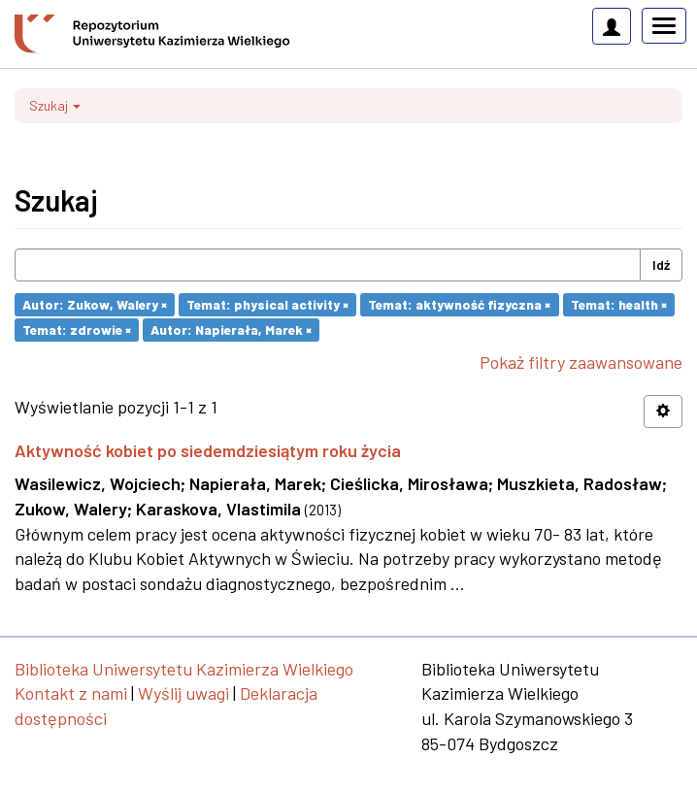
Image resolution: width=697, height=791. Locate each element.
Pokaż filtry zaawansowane (581, 362)
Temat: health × (619, 304)
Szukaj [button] (55, 105)
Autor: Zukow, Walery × (94, 304)
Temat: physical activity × (267, 304)
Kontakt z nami (71, 693)
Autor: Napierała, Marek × (231, 329)
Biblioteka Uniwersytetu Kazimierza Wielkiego (184, 668)
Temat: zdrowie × (76, 329)
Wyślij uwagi (183, 693)
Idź (661, 264)
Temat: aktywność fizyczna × (459, 304)
